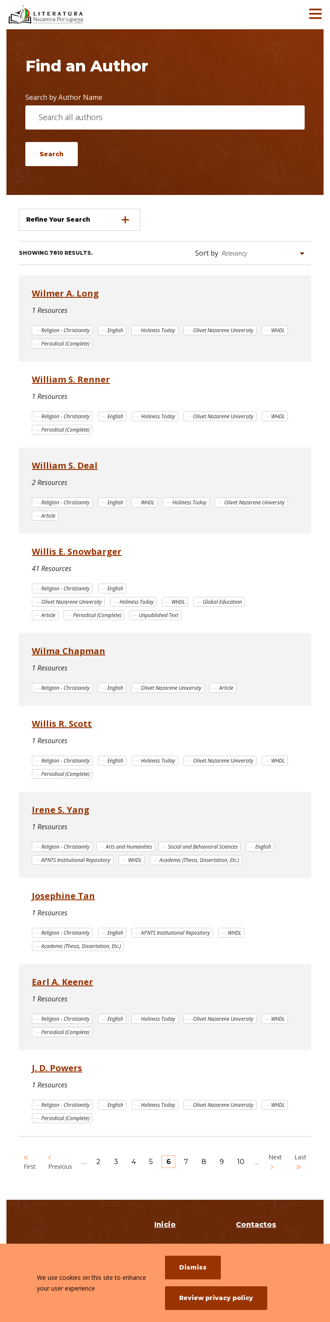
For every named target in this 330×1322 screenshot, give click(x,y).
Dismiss (193, 1267)
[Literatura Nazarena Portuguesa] (71, 14)
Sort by (206, 253)
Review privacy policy (216, 1298)
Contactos (256, 1224)
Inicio (165, 1224)
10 (243, 1162)
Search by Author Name (63, 97)
